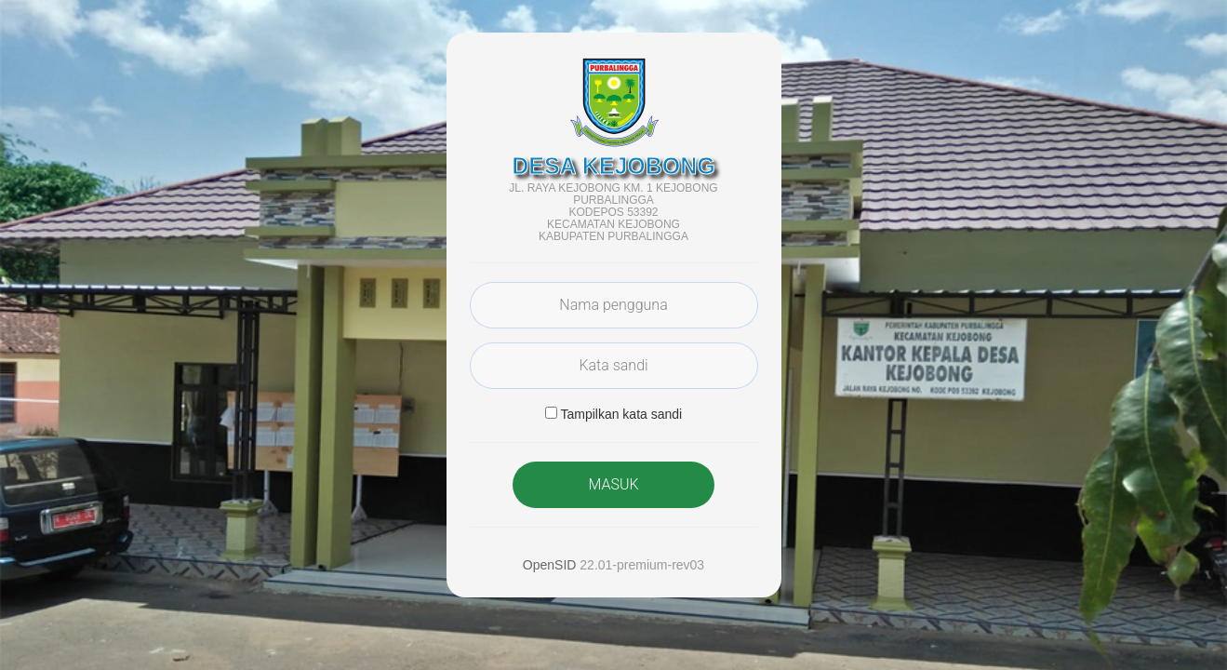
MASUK (613, 484)
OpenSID (550, 564)
